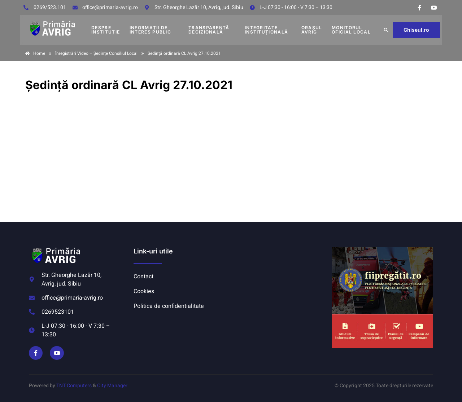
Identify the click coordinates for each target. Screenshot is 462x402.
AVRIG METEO (280, 274)
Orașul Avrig (311, 30)
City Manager (112, 385)
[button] (386, 30)
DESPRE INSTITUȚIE (105, 30)
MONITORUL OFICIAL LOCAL (351, 30)
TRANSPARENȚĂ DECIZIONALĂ (209, 30)
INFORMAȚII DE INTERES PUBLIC (150, 30)
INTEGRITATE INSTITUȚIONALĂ (266, 30)
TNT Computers (74, 385)
